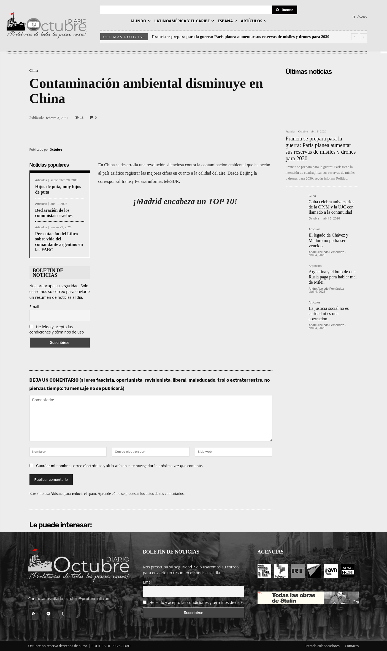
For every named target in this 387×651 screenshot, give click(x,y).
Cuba (312, 195)
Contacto (352, 646)
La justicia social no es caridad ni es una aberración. (329, 313)
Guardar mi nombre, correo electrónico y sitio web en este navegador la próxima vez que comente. (119, 465)
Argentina (315, 265)
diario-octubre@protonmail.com (82, 598)
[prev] (354, 36)
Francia (290, 131)
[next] (363, 36)
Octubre (56, 149)
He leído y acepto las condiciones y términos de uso (56, 329)
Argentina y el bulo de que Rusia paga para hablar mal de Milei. (333, 276)
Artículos (41, 180)
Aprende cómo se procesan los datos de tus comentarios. (141, 494)
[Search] (284, 10)
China (33, 70)
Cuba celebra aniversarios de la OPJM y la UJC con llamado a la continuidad (331, 207)
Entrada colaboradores (322, 646)
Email (34, 306)
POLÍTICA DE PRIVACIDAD (111, 646)
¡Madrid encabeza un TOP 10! (185, 201)
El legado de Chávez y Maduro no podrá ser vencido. (328, 240)
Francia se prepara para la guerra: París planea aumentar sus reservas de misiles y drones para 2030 (240, 36)
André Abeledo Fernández (326, 252)
